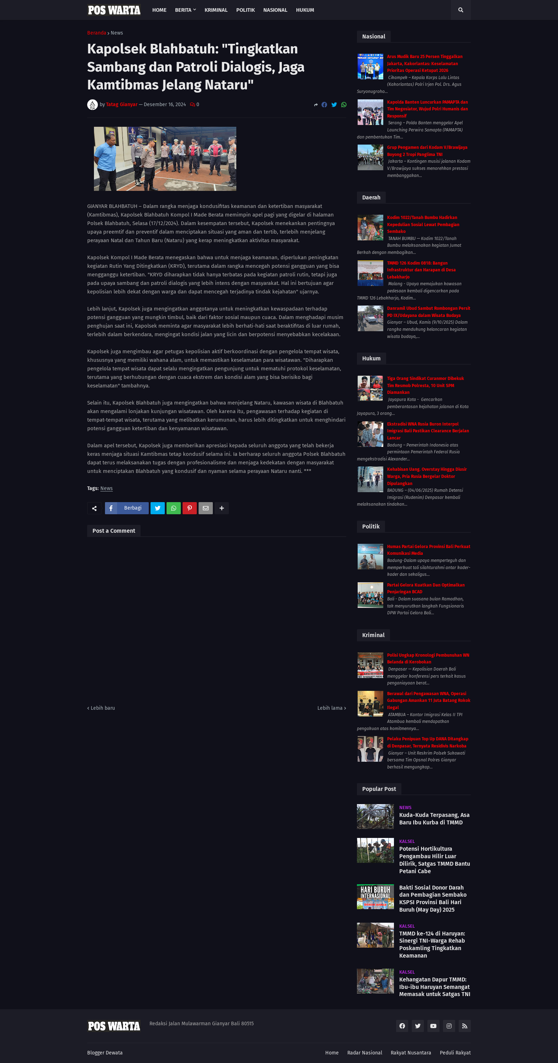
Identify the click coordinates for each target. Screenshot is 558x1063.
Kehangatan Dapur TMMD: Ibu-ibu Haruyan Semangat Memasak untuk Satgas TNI (434, 987)
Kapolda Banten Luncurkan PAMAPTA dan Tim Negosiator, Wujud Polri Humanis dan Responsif (427, 109)
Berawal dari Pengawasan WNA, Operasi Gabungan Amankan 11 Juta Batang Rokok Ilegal (428, 700)
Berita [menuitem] (183, 10)
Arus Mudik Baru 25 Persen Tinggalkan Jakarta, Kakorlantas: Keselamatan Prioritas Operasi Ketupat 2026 (425, 63)
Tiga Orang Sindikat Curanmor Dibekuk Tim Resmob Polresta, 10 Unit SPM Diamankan (425, 385)
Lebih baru (103, 708)
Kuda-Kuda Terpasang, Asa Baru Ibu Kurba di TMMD (434, 819)
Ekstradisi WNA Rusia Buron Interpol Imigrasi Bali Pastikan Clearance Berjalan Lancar (428, 431)
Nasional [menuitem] (275, 10)
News (117, 33)
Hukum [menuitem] (305, 10)
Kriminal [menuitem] (216, 10)
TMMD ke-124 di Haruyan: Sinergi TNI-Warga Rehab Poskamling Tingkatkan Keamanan (432, 944)
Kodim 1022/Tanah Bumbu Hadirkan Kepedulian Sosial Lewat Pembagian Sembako (423, 224)
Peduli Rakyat (455, 1053)
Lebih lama (330, 708)
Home (332, 1053)
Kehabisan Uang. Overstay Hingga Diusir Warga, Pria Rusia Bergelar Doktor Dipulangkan (427, 476)
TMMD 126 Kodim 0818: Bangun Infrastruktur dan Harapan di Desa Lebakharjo (421, 270)
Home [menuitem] (159, 10)
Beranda (96, 33)
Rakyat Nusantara (411, 1053)
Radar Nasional (364, 1053)
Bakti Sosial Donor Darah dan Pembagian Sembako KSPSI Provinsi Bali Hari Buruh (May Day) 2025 (433, 898)
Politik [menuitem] (245, 10)
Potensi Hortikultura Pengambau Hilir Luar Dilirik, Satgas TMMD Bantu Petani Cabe (434, 859)
